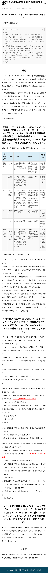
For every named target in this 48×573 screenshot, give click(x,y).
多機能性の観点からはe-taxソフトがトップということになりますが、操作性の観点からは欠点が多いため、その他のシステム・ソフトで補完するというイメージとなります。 (24, 48)
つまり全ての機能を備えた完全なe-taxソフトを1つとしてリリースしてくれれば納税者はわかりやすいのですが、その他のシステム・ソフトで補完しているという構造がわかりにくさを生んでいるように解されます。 (24, 56)
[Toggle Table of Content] (42, 29)
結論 (5, 32)
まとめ (6, 62)
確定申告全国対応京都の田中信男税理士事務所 (22, 3)
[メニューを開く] (45, 3)
